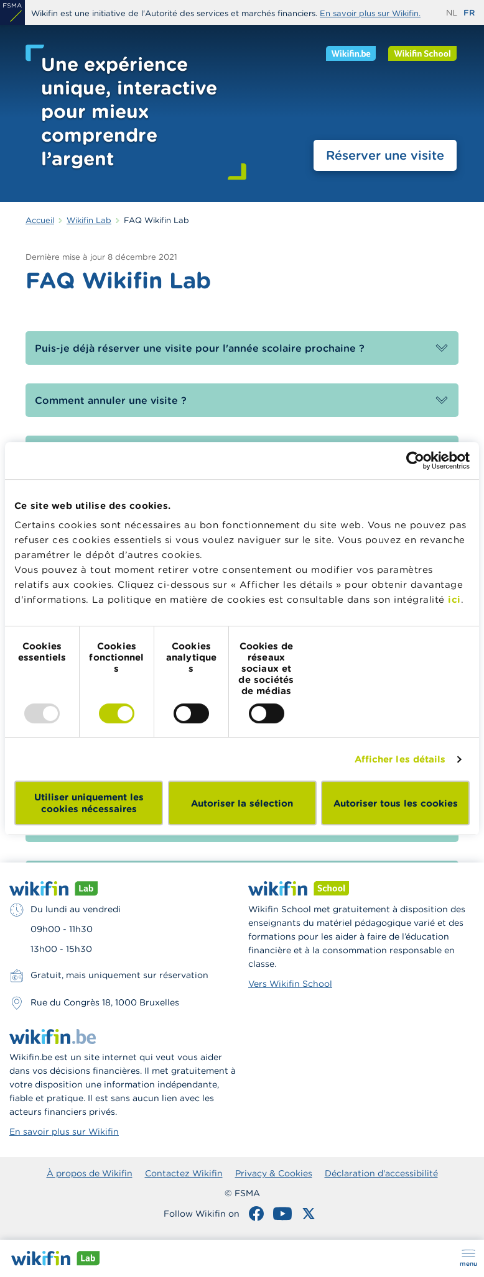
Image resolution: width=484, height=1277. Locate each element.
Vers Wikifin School (290, 983)
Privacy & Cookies (273, 1173)
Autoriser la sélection (242, 803)
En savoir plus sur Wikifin (64, 1131)
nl (451, 12)
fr (469, 12)
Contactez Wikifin (184, 1173)
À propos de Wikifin (90, 1173)
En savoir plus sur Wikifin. (370, 13)
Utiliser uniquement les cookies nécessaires (89, 803)
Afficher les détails (400, 759)
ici (454, 599)
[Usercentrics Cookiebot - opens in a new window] (415, 460)
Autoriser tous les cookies (395, 803)
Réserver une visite (385, 155)
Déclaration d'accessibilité (381, 1173)
